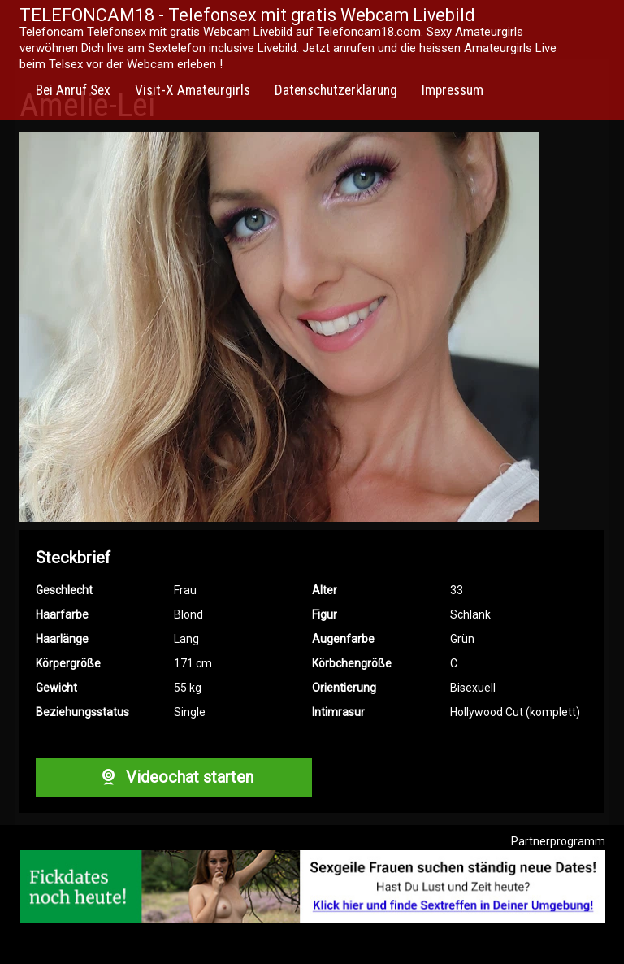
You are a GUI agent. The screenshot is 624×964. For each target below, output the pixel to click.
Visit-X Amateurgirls (192, 90)
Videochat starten (174, 777)
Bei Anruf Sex (73, 90)
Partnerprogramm (558, 841)
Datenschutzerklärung (336, 90)
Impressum (452, 90)
